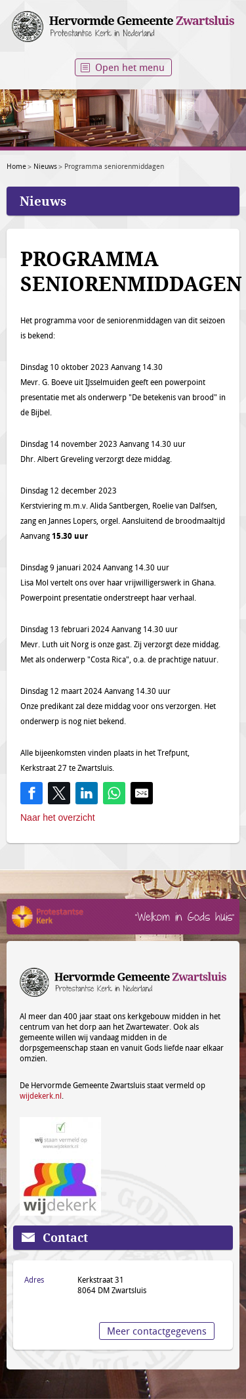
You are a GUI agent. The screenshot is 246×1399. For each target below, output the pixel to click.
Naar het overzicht (57, 817)
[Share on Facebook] (31, 793)
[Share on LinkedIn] (86, 793)
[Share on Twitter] (59, 793)
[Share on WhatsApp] (114, 793)
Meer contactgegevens (157, 1330)
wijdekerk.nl (41, 1095)
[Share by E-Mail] (142, 793)
